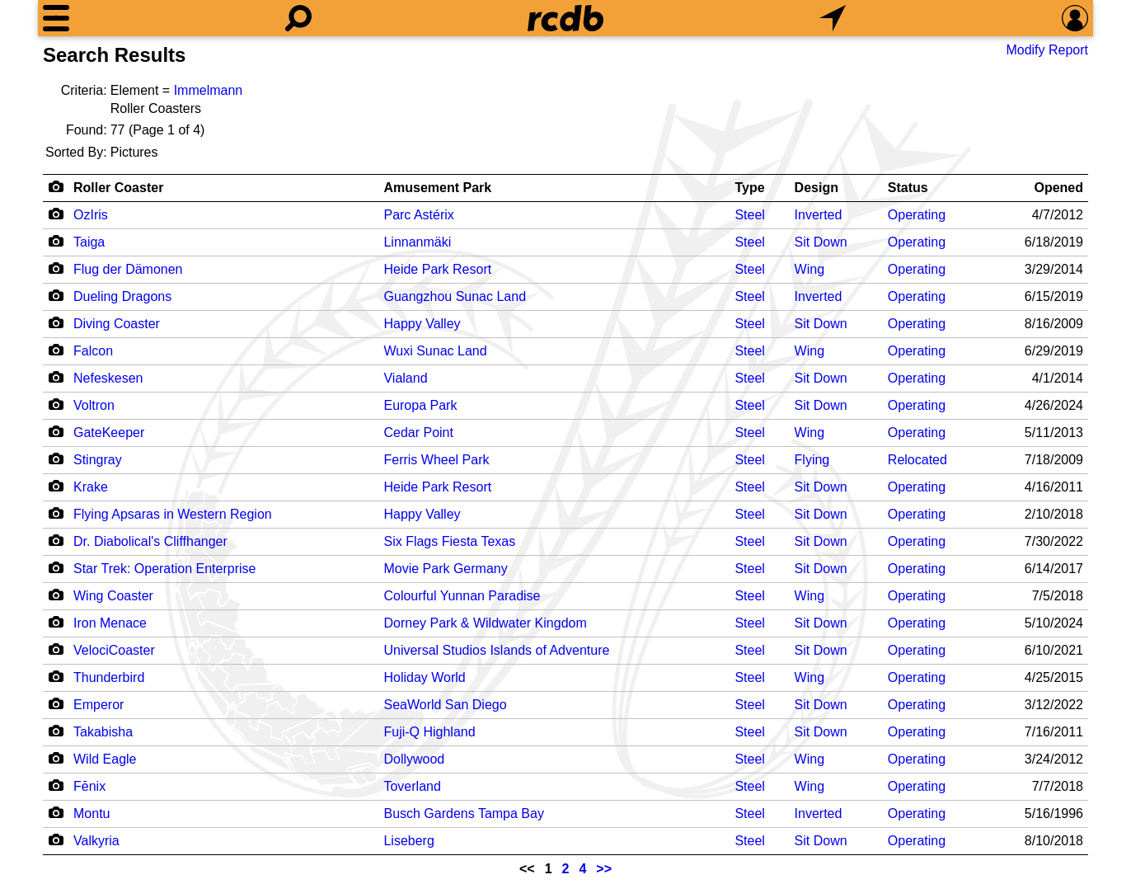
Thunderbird (108, 677)
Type (749, 188)
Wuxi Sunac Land (434, 351)
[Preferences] (1075, 18)
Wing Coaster (113, 596)
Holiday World (424, 677)
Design (816, 188)
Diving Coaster (116, 324)
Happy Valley (421, 324)
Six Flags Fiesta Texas (449, 541)
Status (908, 188)
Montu (91, 813)
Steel (749, 215)
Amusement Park (437, 188)
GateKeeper (108, 433)
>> (604, 869)
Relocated (917, 460)
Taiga (89, 242)
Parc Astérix (418, 215)
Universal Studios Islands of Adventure (496, 650)
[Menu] (56, 18)
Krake (90, 487)
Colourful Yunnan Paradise (461, 596)
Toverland (411, 786)
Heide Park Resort (437, 269)
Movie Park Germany (445, 569)
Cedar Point (418, 433)
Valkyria (96, 841)
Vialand (405, 378)
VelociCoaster (114, 650)
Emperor (98, 705)
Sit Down (821, 242)
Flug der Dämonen (128, 269)
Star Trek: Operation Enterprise (164, 569)
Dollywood (413, 759)
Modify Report (1047, 50)
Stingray (97, 460)
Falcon (93, 351)
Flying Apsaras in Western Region (172, 514)
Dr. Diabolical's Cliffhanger (150, 541)
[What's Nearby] (832, 18)
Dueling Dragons (122, 296)
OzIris (90, 215)
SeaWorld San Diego (444, 705)
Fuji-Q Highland (429, 732)
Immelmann (208, 90)
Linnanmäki (417, 242)
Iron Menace (110, 623)
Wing (809, 269)
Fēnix (89, 786)
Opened (1058, 188)
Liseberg (408, 841)
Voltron (94, 405)
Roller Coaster (118, 188)
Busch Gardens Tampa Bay (463, 813)
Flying (812, 460)
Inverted (818, 215)
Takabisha (103, 732)
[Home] (565, 18)
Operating (917, 215)
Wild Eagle (104, 759)
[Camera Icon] (55, 213)
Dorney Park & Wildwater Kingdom (484, 623)
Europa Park (420, 405)
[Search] (298, 18)
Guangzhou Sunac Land (454, 296)
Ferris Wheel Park (436, 460)
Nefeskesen (108, 378)
